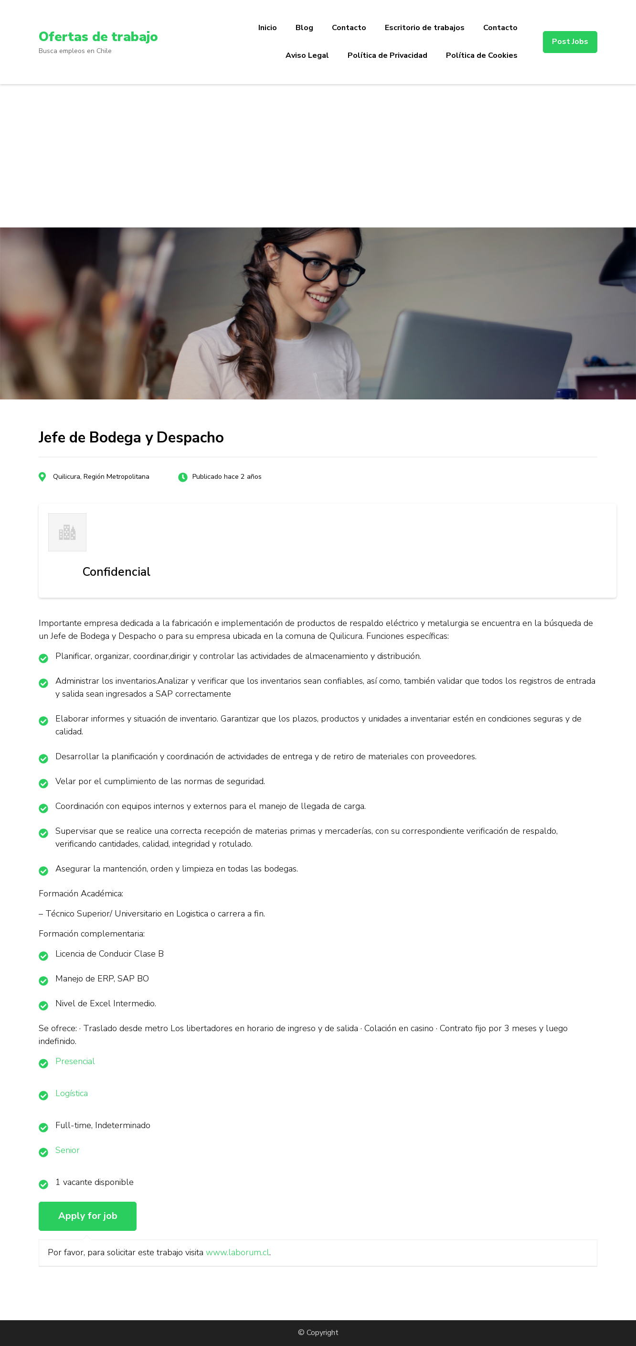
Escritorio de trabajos (425, 27)
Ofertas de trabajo (99, 37)
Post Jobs (570, 41)
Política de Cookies (482, 55)
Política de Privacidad (387, 55)
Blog (304, 27)
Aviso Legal (307, 55)
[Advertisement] (318, 156)
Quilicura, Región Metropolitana (101, 476)
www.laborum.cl (237, 1252)
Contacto (349, 27)
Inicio (267, 27)
